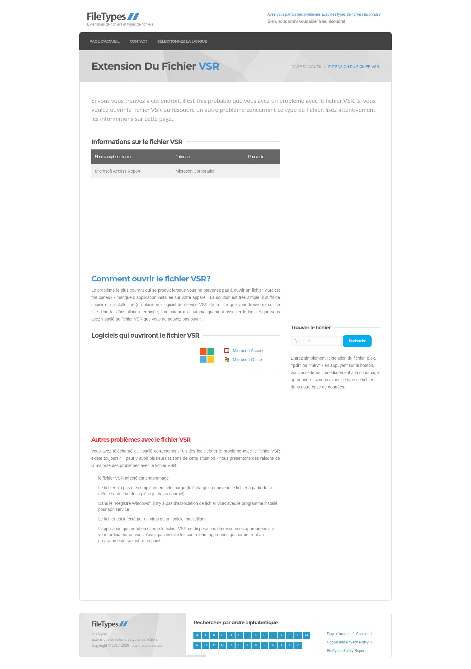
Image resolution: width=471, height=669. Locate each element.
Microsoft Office (247, 359)
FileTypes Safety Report (346, 651)
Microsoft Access (248, 350)
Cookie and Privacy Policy (348, 642)
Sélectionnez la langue (182, 41)
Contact (138, 41)
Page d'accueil (104, 41)
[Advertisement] (185, 226)
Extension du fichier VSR (353, 67)
